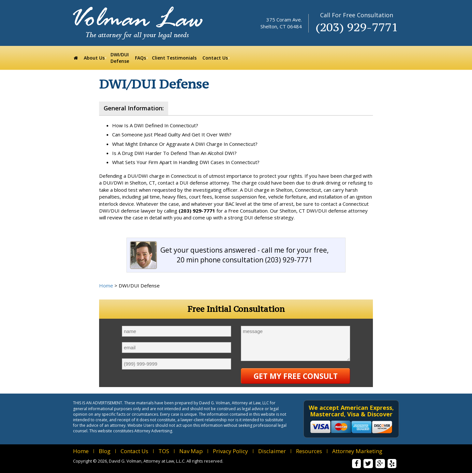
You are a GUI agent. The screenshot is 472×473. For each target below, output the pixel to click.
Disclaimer (272, 451)
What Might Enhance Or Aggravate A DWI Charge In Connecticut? (185, 144)
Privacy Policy (230, 451)
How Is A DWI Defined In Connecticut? (155, 125)
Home (106, 285)
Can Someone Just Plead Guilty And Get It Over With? (171, 134)
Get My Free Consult (296, 376)
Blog (105, 451)
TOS (163, 451)
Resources (309, 451)
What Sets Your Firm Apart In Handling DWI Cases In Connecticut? (185, 162)
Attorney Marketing (357, 451)
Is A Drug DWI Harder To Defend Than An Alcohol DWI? (174, 153)
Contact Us (134, 451)
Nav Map (191, 451)
